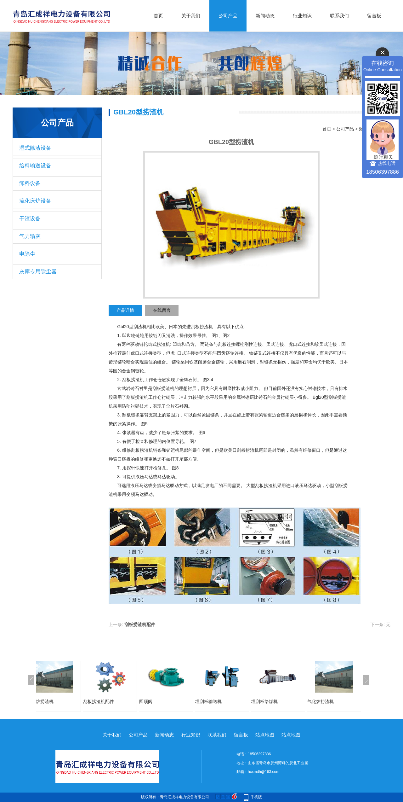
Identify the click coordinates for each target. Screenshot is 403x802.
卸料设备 (30, 183)
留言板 (374, 15)
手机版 (256, 797)
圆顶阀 (161, 701)
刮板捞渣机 (202, 326)
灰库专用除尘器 (38, 272)
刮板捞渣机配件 (139, 624)
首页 (158, 15)
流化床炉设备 (35, 201)
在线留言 (162, 310)
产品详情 (125, 310)
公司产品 (228, 15)
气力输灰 (30, 236)
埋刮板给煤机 (280, 701)
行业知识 (302, 15)
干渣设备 (30, 219)
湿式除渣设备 (35, 148)
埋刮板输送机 (224, 701)
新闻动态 (265, 15)
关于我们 (190, 15)
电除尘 (27, 254)
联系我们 (339, 15)
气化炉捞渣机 (56, 701)
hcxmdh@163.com (263, 772)
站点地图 (264, 734)
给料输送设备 (35, 166)
